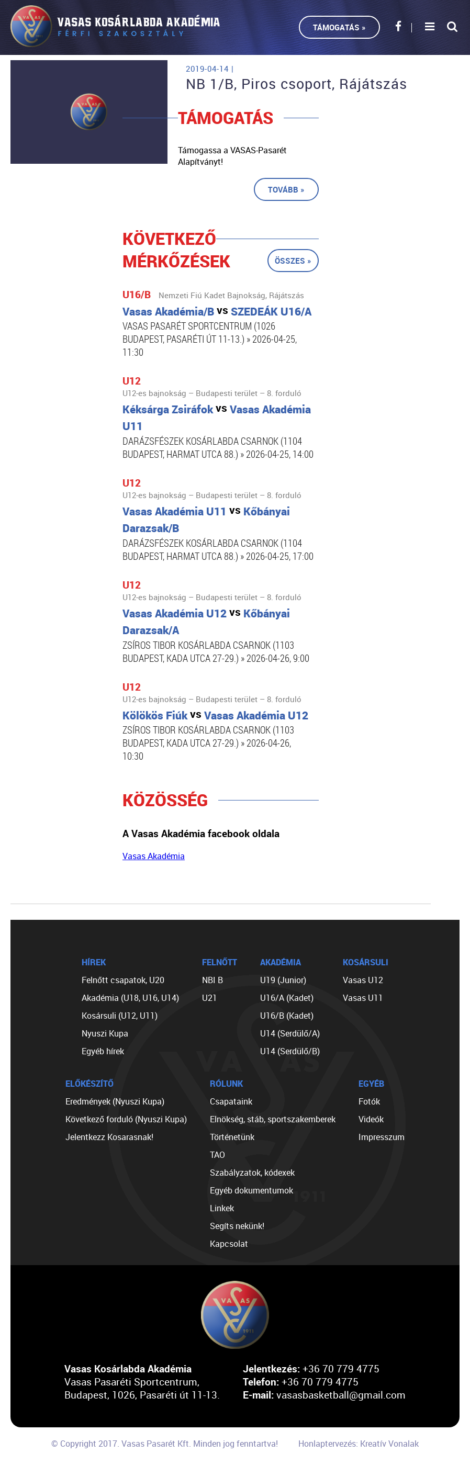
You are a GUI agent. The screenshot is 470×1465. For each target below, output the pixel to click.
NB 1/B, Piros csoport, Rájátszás (296, 83)
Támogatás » (339, 27)
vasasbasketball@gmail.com (341, 1394)
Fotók (369, 1101)
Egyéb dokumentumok (251, 1190)
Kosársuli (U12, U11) (120, 1015)
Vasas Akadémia (153, 856)
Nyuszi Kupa (105, 1033)
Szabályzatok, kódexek (252, 1172)
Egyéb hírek (103, 1051)
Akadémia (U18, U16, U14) (130, 998)
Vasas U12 (363, 980)
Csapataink (231, 1101)
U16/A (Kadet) (287, 998)
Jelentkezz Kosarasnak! (109, 1137)
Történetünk (232, 1137)
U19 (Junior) (283, 980)
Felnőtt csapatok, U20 (123, 980)
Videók (371, 1119)
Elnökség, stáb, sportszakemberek (272, 1119)
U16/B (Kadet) (287, 1015)
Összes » (293, 260)
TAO (217, 1154)
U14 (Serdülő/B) (290, 1051)
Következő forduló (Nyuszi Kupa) (126, 1119)
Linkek (222, 1208)
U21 (209, 998)
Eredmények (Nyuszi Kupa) (114, 1101)
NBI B (212, 980)
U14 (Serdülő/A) (290, 1033)
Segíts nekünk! (237, 1226)
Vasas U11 (363, 998)
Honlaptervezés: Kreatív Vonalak (358, 1443)
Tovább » (286, 189)
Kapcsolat (229, 1243)
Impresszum (382, 1137)
